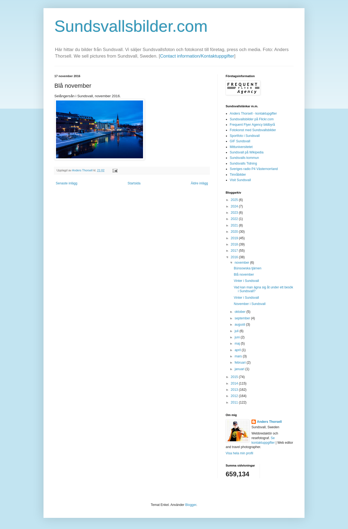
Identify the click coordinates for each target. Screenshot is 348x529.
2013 (235, 390)
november (242, 262)
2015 (235, 377)
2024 (235, 206)
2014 (235, 383)
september (243, 318)
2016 (235, 257)
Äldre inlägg (199, 183)
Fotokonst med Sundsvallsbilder (253, 130)
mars (239, 356)
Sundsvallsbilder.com (131, 26)
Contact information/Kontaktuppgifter (197, 56)
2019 (235, 238)
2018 (235, 244)
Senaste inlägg (66, 183)
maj (238, 343)
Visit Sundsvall (240, 180)
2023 (235, 213)
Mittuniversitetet (241, 147)
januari (240, 369)
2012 (235, 396)
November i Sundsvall (250, 304)
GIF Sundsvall (240, 141)
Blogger (190, 505)
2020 (235, 232)
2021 (235, 225)
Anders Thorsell (82, 170)
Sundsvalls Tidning (243, 163)
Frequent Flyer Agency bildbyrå (252, 125)
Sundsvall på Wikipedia (246, 152)
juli (237, 331)
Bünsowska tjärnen (247, 268)
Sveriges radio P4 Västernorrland (254, 169)
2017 (235, 251)
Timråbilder (238, 175)
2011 (235, 402)
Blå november (244, 274)
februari (241, 362)
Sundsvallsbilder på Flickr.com (252, 119)
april (238, 350)
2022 (235, 219)
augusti (240, 324)
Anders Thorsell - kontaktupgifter (253, 113)
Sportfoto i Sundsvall (245, 136)
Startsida (134, 183)
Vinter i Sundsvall (246, 281)
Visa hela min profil (239, 453)
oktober (240, 312)
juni (238, 337)
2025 (235, 200)
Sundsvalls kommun (244, 158)
